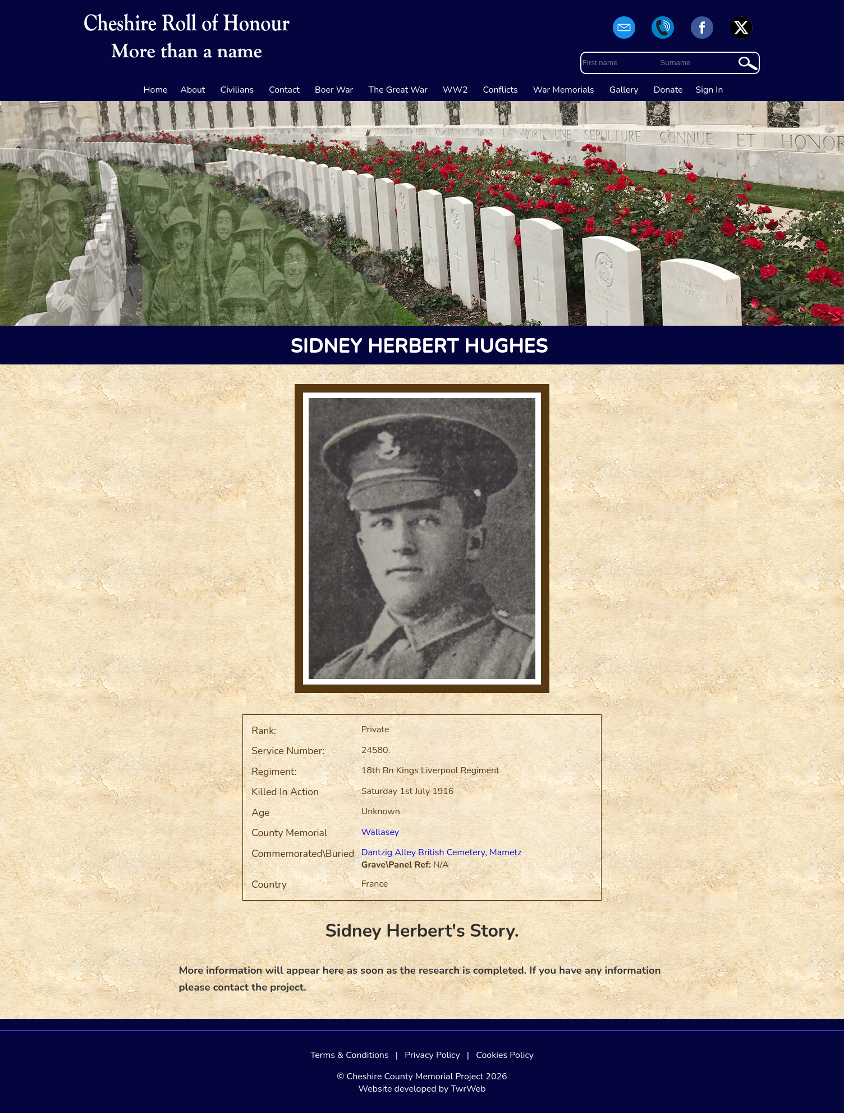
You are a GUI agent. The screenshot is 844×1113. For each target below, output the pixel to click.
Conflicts (500, 90)
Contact (284, 90)
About (192, 90)
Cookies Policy (505, 1055)
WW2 (455, 90)
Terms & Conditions (349, 1055)
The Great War (398, 90)
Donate (668, 90)
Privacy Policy (432, 1055)
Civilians (237, 90)
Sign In (709, 90)
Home (156, 90)
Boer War (334, 90)
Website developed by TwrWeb (421, 1089)
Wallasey (380, 832)
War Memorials (563, 90)
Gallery (624, 90)
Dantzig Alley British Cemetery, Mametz (441, 852)
